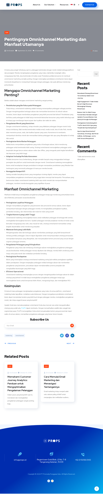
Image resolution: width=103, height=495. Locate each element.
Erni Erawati (9, 51)
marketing (9, 336)
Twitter (61, 336)
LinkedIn (72, 336)
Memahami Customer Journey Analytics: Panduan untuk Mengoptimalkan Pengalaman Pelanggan (20, 384)
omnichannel (20, 336)
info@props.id (20, 461)
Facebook (67, 336)
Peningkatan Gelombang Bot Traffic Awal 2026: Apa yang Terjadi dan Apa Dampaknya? (87, 125)
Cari (78, 70)
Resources (64, 5)
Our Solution (49, 5)
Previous (10, 344)
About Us (36, 5)
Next (70, 344)
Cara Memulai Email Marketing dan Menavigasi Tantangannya (54, 382)
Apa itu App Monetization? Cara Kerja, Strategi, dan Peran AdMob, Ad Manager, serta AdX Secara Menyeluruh (87, 135)
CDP (6, 32)
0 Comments (38, 51)
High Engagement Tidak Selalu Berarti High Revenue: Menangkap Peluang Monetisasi (87, 105)
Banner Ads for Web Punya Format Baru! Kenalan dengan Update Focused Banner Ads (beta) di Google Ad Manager (87, 116)
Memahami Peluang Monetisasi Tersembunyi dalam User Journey (87, 96)
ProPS (23, 308)
